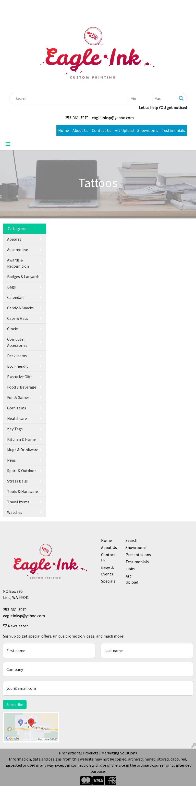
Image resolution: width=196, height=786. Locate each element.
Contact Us (101, 130)
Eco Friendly (17, 366)
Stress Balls (17, 481)
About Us (80, 130)
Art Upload (124, 130)
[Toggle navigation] (8, 144)
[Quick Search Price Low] (140, 98)
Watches (14, 512)
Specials (108, 581)
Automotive (17, 249)
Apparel (14, 239)
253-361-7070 (77, 117)
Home (63, 130)
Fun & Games (18, 397)
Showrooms (147, 130)
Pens (11, 460)
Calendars (15, 297)
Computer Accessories (17, 342)
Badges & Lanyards (23, 276)
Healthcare (17, 418)
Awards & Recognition (18, 263)
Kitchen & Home (21, 439)
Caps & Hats (17, 318)
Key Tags (15, 428)
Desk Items (17, 355)
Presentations (135, 554)
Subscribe (14, 704)
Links (130, 568)
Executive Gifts (19, 376)
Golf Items (16, 407)
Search (131, 540)
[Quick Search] (68, 98)
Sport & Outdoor (21, 470)
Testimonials (173, 130)
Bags (11, 286)
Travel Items (18, 501)
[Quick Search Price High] (164, 98)
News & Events (107, 570)
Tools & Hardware (22, 491)
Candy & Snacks (20, 307)
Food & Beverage (21, 387)
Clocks (13, 328)
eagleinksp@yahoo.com (113, 117)
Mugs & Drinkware (22, 449)
